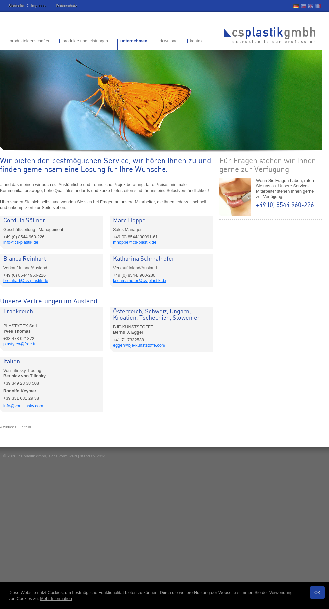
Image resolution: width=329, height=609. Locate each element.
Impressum (40, 6)
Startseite (16, 6)
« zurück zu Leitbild (15, 427)
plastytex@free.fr (19, 343)
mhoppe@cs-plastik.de (134, 242)
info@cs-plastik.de (20, 242)
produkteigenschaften (30, 41)
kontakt (197, 41)
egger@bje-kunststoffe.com (139, 345)
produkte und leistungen (85, 41)
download (169, 41)
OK (317, 592)
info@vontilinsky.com (23, 405)
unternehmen (133, 41)
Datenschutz (66, 6)
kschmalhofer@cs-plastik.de (139, 280)
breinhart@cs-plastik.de (25, 280)
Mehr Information (56, 598)
